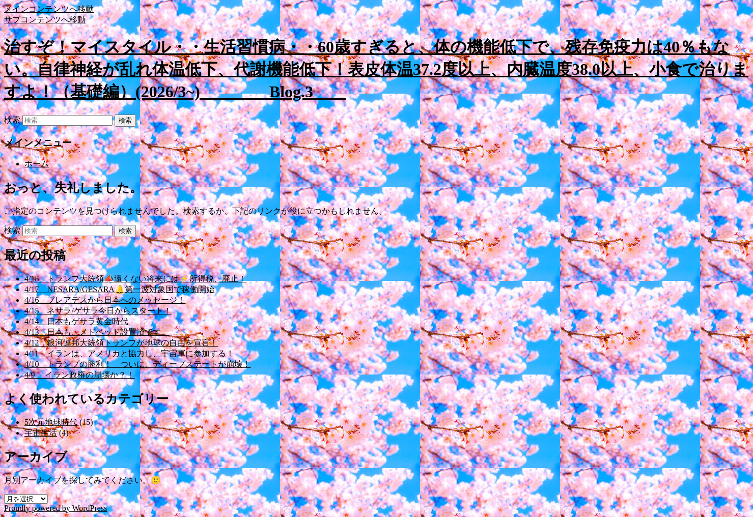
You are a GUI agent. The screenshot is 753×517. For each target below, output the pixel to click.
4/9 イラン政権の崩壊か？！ (79, 374)
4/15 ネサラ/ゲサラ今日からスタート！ (98, 310)
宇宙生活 (40, 432)
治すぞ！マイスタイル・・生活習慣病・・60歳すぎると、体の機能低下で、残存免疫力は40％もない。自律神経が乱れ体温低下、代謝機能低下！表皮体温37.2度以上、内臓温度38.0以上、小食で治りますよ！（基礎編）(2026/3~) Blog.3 (376, 69)
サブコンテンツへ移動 (45, 19)
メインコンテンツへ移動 (49, 9)
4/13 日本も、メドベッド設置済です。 (96, 332)
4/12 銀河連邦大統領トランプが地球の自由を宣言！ (121, 342)
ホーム (36, 163)
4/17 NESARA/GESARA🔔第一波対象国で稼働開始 (119, 289)
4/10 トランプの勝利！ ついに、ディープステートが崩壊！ (137, 364)
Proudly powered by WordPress (55, 508)
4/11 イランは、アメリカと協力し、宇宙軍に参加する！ (129, 353)
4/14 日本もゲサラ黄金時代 (76, 321)
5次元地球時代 (50, 422)
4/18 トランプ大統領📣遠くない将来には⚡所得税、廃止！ (135, 278)
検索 (12, 120)
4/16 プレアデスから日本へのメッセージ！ (104, 300)
